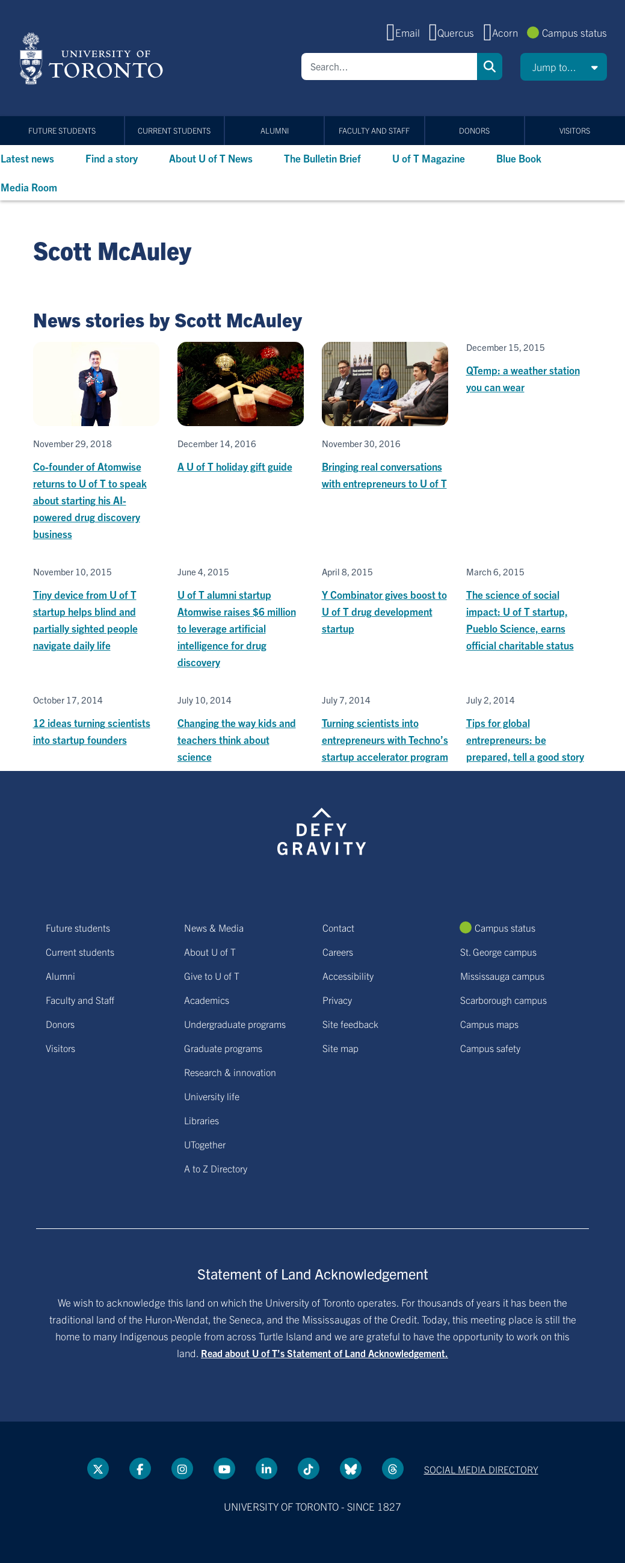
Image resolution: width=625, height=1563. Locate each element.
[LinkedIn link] (266, 1468)
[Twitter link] (98, 1468)
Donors (474, 130)
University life (211, 1096)
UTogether (205, 1144)
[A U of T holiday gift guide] (240, 408)
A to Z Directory (215, 1168)
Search (489, 66)
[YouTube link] (224, 1468)
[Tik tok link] (308, 1468)
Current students (174, 130)
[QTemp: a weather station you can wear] (529, 368)
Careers (337, 952)
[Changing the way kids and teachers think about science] (240, 730)
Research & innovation (230, 1072)
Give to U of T (211, 976)
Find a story (111, 158)
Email (407, 32)
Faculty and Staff (374, 130)
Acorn (505, 32)
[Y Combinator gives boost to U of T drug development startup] (385, 601)
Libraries (201, 1120)
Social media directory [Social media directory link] (481, 1469)
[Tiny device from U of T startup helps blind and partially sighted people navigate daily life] (96, 610)
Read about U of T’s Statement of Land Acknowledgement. (324, 1353)
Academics (206, 1000)
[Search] (389, 66)
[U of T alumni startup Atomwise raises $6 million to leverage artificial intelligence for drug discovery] (240, 618)
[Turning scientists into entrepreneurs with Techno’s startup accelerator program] (385, 730)
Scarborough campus (503, 1000)
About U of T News (211, 158)
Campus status (574, 32)
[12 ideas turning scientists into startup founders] (96, 721)
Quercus (455, 32)
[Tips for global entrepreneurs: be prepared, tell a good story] (529, 730)
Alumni (274, 130)
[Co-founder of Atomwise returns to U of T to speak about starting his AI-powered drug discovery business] (96, 442)
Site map (340, 1048)
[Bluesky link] (351, 1468)
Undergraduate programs (235, 1024)
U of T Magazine (428, 158)
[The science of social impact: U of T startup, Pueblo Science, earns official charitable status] (529, 610)
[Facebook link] (140, 1468)
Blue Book (518, 158)
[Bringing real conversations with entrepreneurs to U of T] (385, 417)
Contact (338, 927)
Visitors (574, 130)
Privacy (337, 1000)
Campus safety (490, 1048)
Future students (62, 130)
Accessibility (348, 976)
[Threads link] (393, 1468)
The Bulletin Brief (322, 158)
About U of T (210, 952)
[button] (563, 67)
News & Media (214, 927)
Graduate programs (223, 1048)
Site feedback (350, 1024)
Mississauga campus (502, 976)
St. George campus (498, 952)
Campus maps (489, 1024)
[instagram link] (182, 1468)
